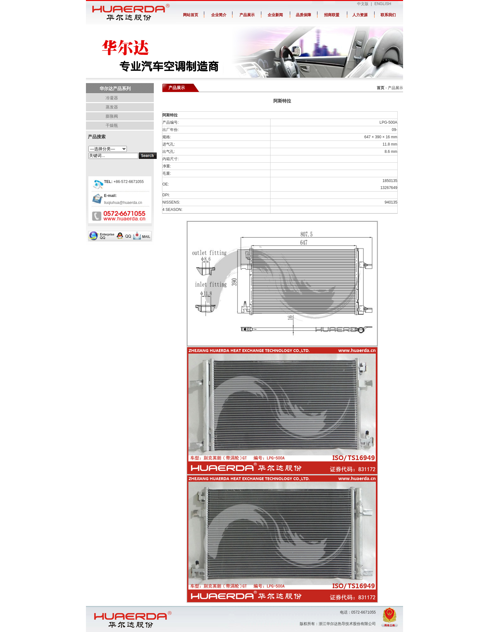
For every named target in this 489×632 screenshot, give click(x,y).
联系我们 (388, 15)
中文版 (362, 4)
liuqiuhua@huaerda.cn (123, 202)
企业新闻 (275, 15)
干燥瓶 (112, 125)
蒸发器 (112, 107)
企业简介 (218, 15)
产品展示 (247, 15)
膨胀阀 (112, 116)
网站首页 (190, 15)
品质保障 (303, 15)
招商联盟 (331, 15)
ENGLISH (383, 4)
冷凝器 (112, 97)
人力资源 (360, 15)
